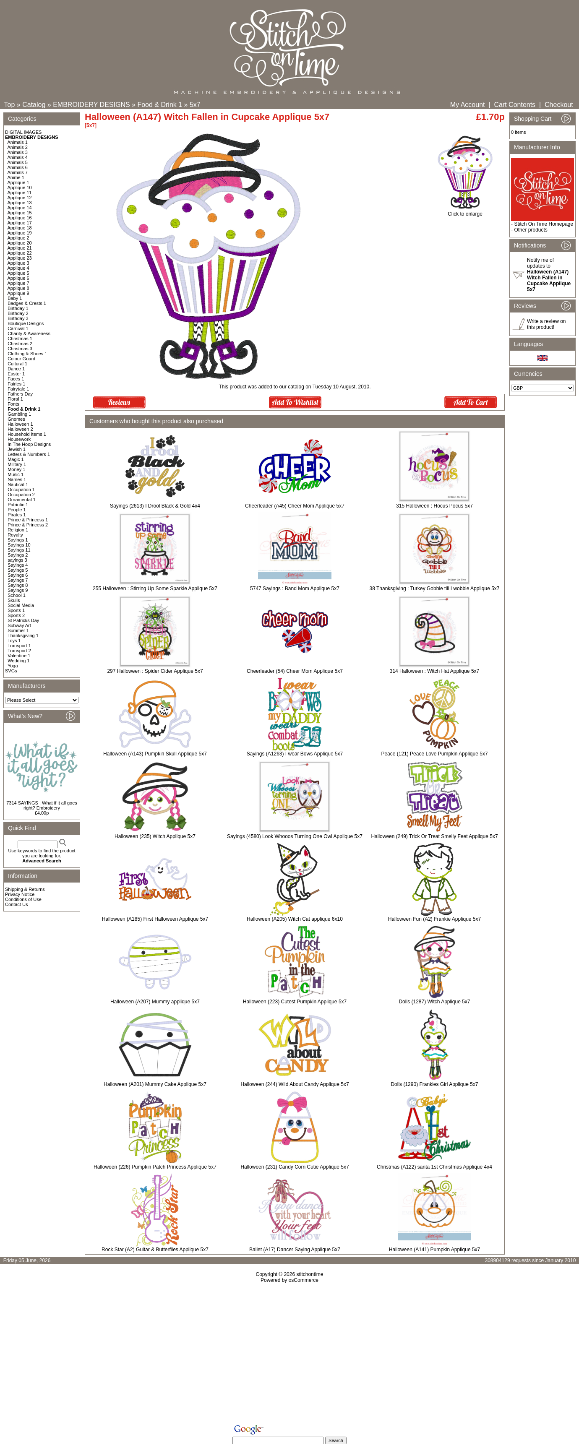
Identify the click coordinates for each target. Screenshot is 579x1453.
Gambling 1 (19, 414)
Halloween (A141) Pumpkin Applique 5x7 (434, 1249)
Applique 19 (20, 232)
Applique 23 (20, 257)
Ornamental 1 (22, 499)
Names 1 (17, 479)
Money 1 (16, 469)
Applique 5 (18, 273)
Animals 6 (18, 167)
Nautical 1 (18, 484)
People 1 (17, 509)
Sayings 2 (18, 554)
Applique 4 (18, 268)
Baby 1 (15, 298)
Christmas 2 (20, 343)
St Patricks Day (23, 620)
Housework (19, 439)
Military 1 (17, 464)
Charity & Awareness (29, 333)
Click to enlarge (465, 211)
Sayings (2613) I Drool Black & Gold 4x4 (155, 506)
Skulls (14, 600)
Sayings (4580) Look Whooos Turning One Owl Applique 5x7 (295, 836)
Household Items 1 (27, 434)
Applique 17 (20, 222)
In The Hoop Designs (29, 444)
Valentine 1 (19, 655)
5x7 (195, 104)
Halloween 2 (20, 429)
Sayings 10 (19, 544)
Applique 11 (20, 192)
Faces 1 (16, 378)
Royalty (15, 534)
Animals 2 (18, 147)
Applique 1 (18, 182)
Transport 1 (19, 645)
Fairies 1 (16, 383)
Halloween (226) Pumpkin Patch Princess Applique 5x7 (155, 1167)
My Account (467, 104)
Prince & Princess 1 (28, 519)
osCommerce (303, 1280)
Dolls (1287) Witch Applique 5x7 (434, 1002)
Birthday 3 (18, 318)
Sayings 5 (18, 570)
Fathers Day (20, 393)
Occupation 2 (21, 494)
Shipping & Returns (25, 889)
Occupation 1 (21, 489)
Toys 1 (14, 640)
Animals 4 (18, 157)
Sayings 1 (18, 539)
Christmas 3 (20, 348)
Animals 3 (18, 152)
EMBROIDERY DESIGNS (91, 104)
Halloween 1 (20, 424)
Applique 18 (20, 227)
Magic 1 (16, 459)
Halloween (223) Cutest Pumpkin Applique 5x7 (295, 1002)
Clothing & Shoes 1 (27, 353)
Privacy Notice (19, 894)
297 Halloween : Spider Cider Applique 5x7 (155, 671)
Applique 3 (18, 263)
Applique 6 (18, 278)
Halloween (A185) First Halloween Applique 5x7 (155, 919)
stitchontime (309, 1274)
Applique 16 (20, 217)
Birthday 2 (18, 313)
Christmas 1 (20, 338)
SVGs (11, 670)
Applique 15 (20, 212)
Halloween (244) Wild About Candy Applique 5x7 (294, 1084)
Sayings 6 (18, 575)
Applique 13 (20, 202)
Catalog (33, 104)
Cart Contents (514, 104)
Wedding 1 (18, 660)
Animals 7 (18, 172)
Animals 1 (18, 142)
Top (9, 104)
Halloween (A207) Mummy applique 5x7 (155, 1002)
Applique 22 (20, 252)
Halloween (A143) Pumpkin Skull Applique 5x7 (155, 754)
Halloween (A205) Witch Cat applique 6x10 (295, 919)
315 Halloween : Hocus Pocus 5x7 (434, 506)
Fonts (13, 403)
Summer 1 (18, 630)
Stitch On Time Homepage (543, 224)
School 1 (17, 595)
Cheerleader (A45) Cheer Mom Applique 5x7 (294, 506)
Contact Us (16, 904)
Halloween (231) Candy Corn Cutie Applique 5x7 (294, 1167)
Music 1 (15, 474)
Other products (530, 230)
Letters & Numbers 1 (29, 454)
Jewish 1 (17, 449)
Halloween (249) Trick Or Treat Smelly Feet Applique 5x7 (434, 836)
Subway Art (19, 625)
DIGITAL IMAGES (23, 132)
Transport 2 (19, 650)
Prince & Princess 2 (28, 524)
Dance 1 (16, 368)
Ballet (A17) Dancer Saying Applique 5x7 (294, 1249)
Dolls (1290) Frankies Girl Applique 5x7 (434, 1084)
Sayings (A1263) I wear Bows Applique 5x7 (295, 754)
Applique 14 (20, 207)
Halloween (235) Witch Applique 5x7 (155, 836)
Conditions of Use (23, 899)
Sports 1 (16, 610)
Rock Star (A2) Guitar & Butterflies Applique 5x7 (155, 1249)
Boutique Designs (26, 323)
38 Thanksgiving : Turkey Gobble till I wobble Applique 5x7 (435, 588)
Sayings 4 (18, 565)
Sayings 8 (18, 585)
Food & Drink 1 (159, 104)
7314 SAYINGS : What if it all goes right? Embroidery (41, 805)
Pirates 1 (17, 514)
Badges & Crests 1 (27, 303)
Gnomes (16, 419)
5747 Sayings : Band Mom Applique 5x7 (294, 588)
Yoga (13, 665)
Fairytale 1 (18, 388)
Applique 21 (20, 247)
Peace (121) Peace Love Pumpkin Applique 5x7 (434, 754)
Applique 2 (18, 237)
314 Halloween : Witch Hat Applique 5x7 (434, 671)
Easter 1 (16, 373)
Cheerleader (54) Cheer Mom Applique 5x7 (295, 671)
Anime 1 (16, 177)
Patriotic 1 (18, 504)
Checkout (559, 104)
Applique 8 (18, 288)
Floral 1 (15, 398)
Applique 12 (20, 197)
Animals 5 (18, 162)
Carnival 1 (18, 328)
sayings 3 (17, 559)
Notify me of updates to (549, 274)
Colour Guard (21, 358)
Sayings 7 (18, 580)
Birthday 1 (18, 308)
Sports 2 (16, 615)
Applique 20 (20, 242)
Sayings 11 (19, 549)
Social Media (21, 605)
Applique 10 (20, 187)
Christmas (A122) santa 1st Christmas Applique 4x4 (434, 1167)
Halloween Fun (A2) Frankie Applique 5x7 (434, 919)
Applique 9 (18, 293)
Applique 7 (18, 283)
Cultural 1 (17, 363)
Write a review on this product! (546, 324)
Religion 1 (18, 529)
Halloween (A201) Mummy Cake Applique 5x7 (155, 1084)
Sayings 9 (18, 590)
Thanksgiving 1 (23, 635)
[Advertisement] (289, 1355)
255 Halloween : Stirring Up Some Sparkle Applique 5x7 (155, 588)
